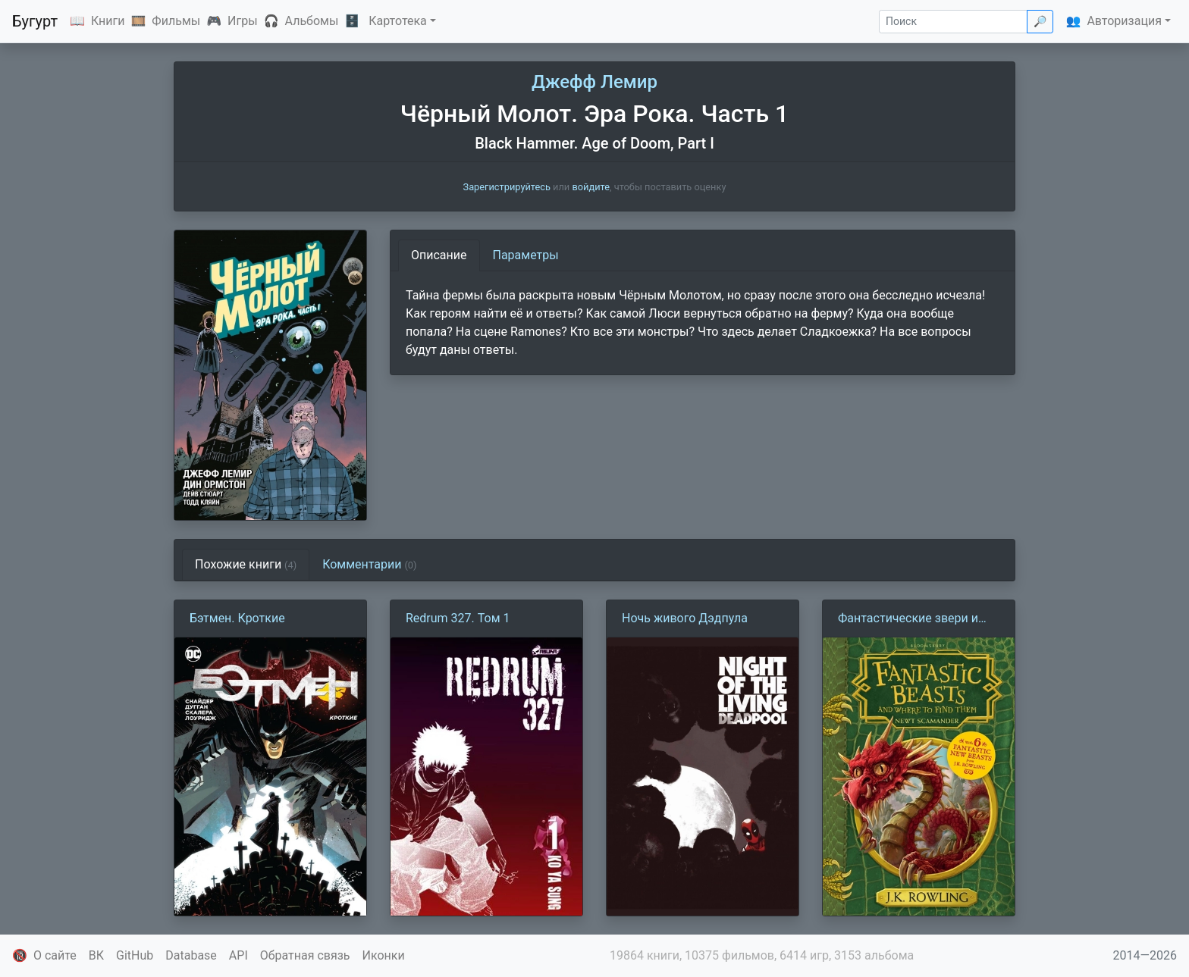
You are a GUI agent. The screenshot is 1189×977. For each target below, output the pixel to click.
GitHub (134, 955)
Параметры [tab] (526, 255)
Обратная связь (305, 955)
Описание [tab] (439, 255)
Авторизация (1124, 21)
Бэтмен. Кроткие (237, 618)
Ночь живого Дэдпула (685, 618)
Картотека (398, 21)
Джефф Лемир (594, 81)
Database (191, 955)
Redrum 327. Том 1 (458, 618)
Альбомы (312, 21)
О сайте (55, 955)
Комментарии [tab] (369, 564)
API (238, 955)
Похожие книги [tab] (245, 564)
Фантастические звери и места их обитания (908, 619)
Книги (108, 21)
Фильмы (176, 21)
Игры (242, 21)
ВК (96, 955)
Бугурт (35, 21)
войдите (591, 187)
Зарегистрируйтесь (507, 187)
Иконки (383, 955)
